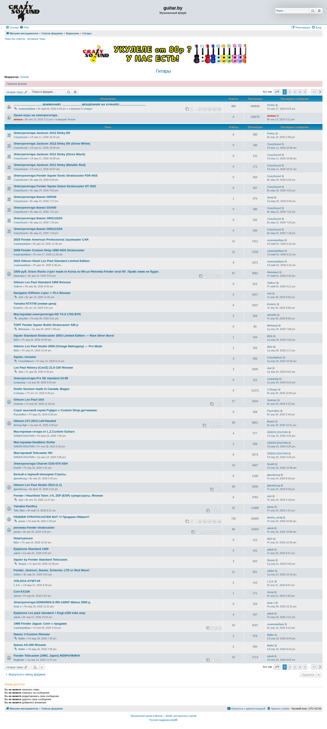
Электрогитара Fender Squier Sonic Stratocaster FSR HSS (56, 175)
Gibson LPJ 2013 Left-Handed (35, 421)
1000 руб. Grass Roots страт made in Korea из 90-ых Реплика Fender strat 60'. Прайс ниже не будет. (86, 271)
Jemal (17, 595)
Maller (21, 638)
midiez (17, 574)
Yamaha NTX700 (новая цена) (35, 303)
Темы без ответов (15, 38)
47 (209, 521)
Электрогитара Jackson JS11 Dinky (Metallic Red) (49, 165)
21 (200, 109)
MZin (16, 339)
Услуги (71, 119)
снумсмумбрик (26, 108)
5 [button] (305, 92)
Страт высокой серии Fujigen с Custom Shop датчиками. (55, 410)
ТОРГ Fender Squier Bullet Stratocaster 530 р (46, 325)
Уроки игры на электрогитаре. (36, 115)
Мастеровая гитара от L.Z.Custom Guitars (44, 431)
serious (18, 119)
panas (270, 506)
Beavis (271, 421)
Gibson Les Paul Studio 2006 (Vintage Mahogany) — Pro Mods (58, 346)
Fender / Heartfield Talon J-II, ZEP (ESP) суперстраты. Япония (58, 495)
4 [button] (300, 92)
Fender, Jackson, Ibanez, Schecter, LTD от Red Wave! (51, 570)
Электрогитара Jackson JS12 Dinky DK (42, 133)
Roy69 (17, 467)
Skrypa (22, 563)
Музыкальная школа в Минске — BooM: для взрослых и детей (163, 716)
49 (219, 521)
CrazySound (20, 137)
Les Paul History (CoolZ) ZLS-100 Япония (43, 367)
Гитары (163, 71)
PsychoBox (20, 414)
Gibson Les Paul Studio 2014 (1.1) (38, 485)
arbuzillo (23, 318)
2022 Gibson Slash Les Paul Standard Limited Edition (52, 261)
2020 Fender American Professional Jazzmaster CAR (51, 239)
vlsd (20, 297)
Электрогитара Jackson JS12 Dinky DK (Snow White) (52, 143)
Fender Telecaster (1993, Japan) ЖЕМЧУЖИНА (47, 655)
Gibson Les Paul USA (29, 399)
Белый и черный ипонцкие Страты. (40, 474)
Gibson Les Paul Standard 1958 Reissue (42, 282)
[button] (277, 92)
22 (205, 109)
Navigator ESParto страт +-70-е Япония (42, 293)
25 (219, 109)
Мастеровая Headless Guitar (34, 442)
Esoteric (18, 307)
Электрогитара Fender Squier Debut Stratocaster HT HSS (55, 186)
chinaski (24, 77)
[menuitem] (24, 27)
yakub (270, 528)
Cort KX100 (22, 591)
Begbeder (19, 659)
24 (214, 109)
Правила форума (17, 83)
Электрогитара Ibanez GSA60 (35, 207)
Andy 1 (17, 606)
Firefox (271, 105)
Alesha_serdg (274, 517)
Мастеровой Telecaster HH (33, 453)
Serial (270, 197)
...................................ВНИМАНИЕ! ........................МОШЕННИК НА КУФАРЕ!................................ (80, 104)
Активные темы (36, 38)
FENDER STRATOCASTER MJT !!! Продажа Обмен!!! (51, 517)
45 (200, 521)
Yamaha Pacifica (25, 506)
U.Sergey (19, 393)
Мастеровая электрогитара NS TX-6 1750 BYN (47, 314)
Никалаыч (19, 275)
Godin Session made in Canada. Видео (41, 389)
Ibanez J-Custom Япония (32, 634)
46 (205, 521)
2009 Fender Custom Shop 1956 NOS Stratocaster (49, 250)
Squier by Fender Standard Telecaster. (41, 559)
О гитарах (86, 108)
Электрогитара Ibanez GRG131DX (38, 218)
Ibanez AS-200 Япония (30, 645)
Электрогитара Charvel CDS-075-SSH (41, 463)
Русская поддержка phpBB (163, 720)
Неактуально (23, 538)
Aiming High (20, 425)
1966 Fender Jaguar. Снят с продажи (40, 623)
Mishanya (23, 329)
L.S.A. (17, 585)
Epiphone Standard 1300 (31, 549)
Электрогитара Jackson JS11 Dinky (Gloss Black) (49, 154)
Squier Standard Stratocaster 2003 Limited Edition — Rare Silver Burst (64, 335)
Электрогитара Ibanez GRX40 (35, 197)
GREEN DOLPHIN (24, 435)
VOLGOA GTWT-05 (27, 581)
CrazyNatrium (26, 361)
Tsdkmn (18, 286)
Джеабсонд (20, 478)
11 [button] (314, 92)
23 (209, 109)
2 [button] (289, 92)
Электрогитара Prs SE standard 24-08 (41, 378)
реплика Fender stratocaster (34, 527)
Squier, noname (25, 357)
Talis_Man (19, 510)
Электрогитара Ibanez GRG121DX (38, 229)
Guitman (18, 403)
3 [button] (295, 92)
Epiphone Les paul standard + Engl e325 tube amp (49, 613)
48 (214, 521)
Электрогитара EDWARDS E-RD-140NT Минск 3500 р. (52, 602)
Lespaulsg (19, 382)
